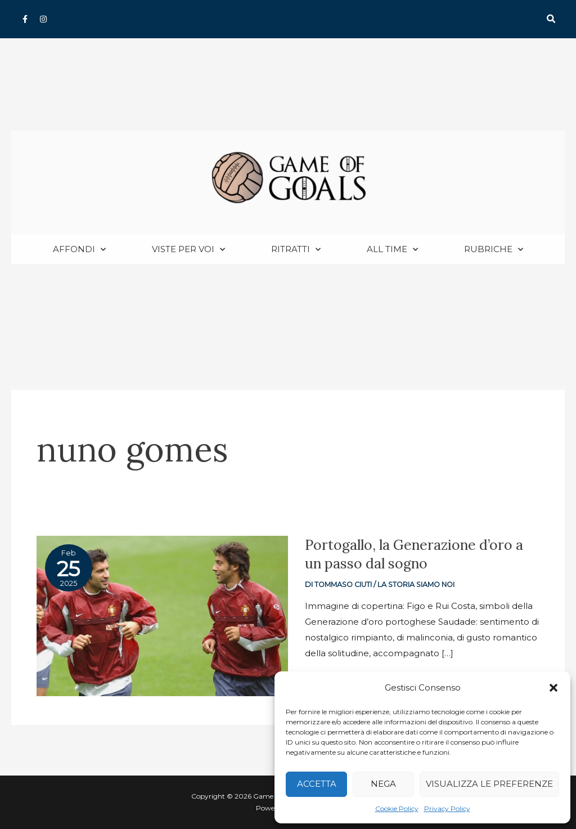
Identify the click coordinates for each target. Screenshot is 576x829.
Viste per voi (188, 250)
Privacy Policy (447, 808)
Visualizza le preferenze (489, 783)
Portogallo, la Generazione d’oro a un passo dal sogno (415, 554)
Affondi (79, 250)
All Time (392, 250)
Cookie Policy (396, 808)
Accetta (316, 783)
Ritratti (296, 250)
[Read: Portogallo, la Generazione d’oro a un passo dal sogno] (162, 616)
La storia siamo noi (417, 585)
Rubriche (493, 250)
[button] (553, 687)
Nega (383, 783)
